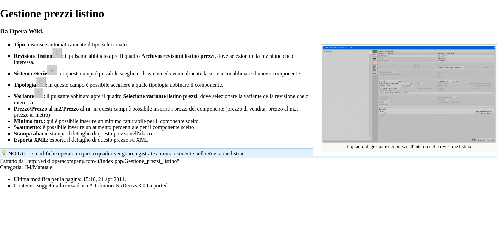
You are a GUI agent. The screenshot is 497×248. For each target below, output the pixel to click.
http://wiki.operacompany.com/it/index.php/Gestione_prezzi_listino (102, 161)
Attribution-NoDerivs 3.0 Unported (128, 185)
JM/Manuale (38, 167)
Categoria (10, 167)
